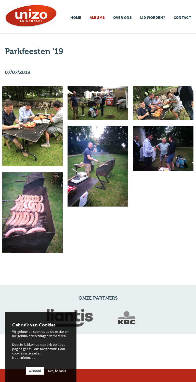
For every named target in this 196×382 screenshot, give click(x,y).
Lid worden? (152, 17)
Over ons (122, 17)
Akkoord (35, 375)
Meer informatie (23, 361)
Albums (97, 17)
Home (75, 17)
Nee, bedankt (57, 375)
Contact (182, 17)
